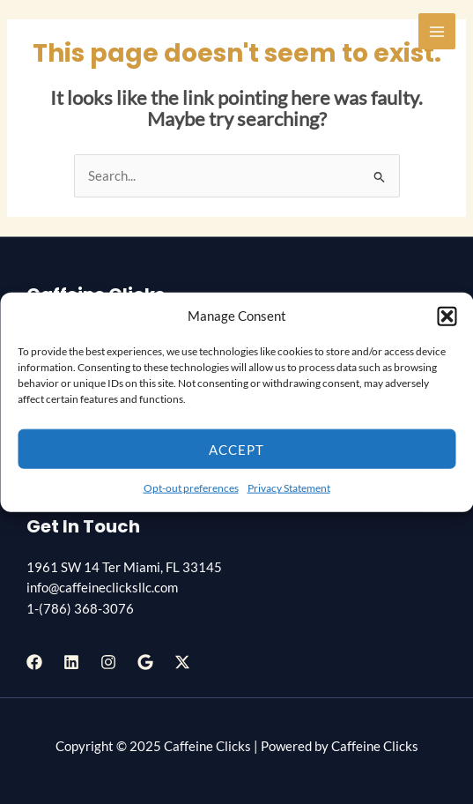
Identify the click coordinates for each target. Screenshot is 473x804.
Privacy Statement (289, 488)
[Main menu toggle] (436, 31)
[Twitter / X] (182, 662)
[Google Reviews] (145, 662)
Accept (236, 450)
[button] (446, 315)
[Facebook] (34, 662)
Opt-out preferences (191, 488)
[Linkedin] (71, 662)
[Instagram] (108, 662)
